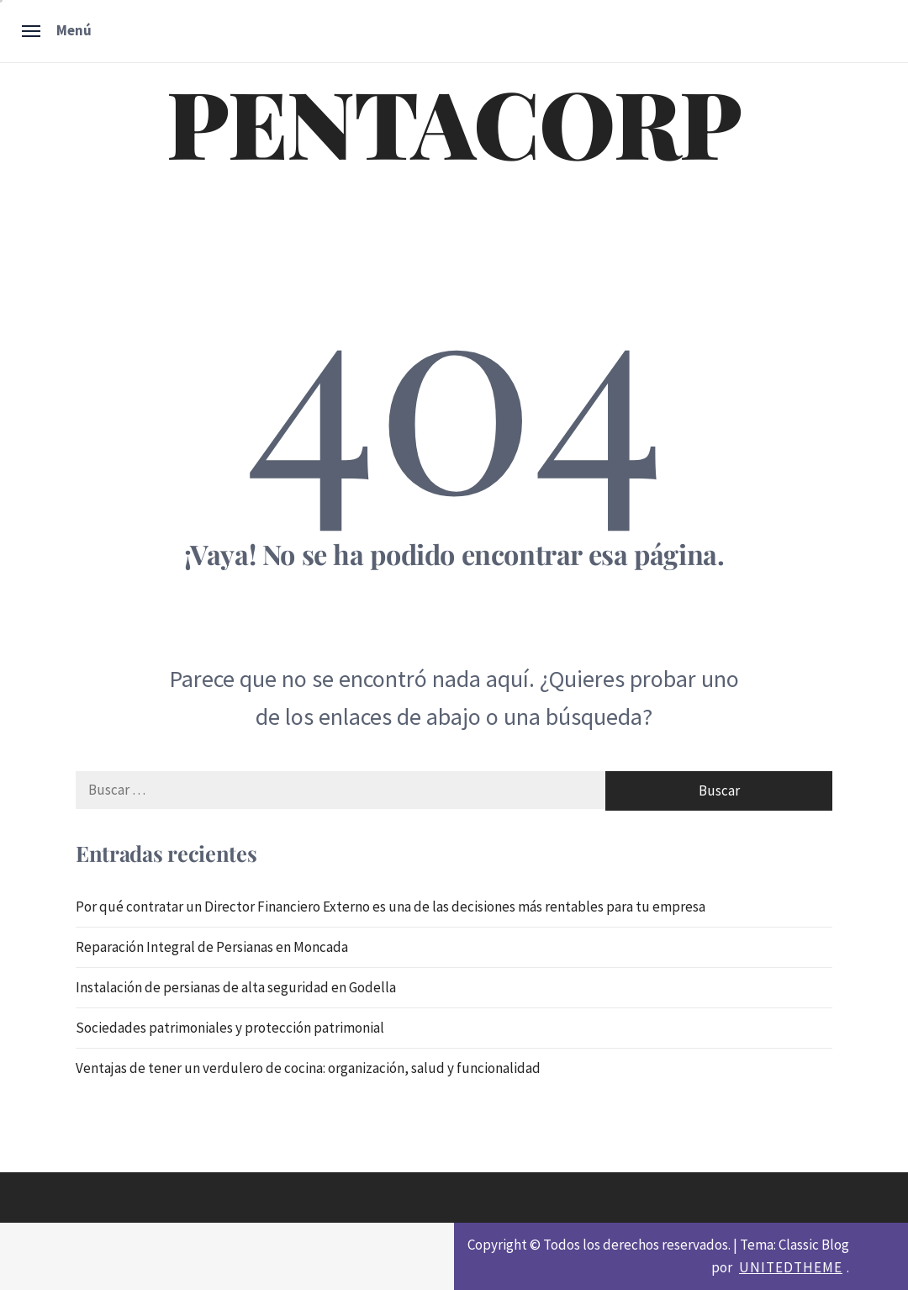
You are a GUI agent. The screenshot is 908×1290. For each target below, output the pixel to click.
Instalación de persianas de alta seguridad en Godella (236, 987)
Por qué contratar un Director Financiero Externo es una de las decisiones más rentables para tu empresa (390, 906)
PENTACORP (454, 121)
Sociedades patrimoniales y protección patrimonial (230, 1027)
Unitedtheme (790, 1267)
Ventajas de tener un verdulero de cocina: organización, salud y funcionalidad (308, 1068)
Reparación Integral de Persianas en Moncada (212, 947)
